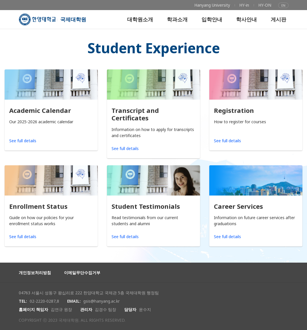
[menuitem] (212, 5)
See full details (22, 140)
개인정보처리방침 (35, 272)
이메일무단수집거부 (82, 272)
